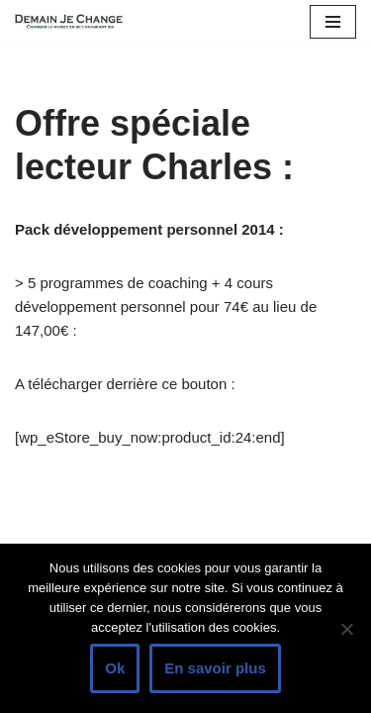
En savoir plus (215, 668)
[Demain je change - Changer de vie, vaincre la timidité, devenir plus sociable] (74, 21)
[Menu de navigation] (333, 22)
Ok (115, 668)
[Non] (346, 629)
